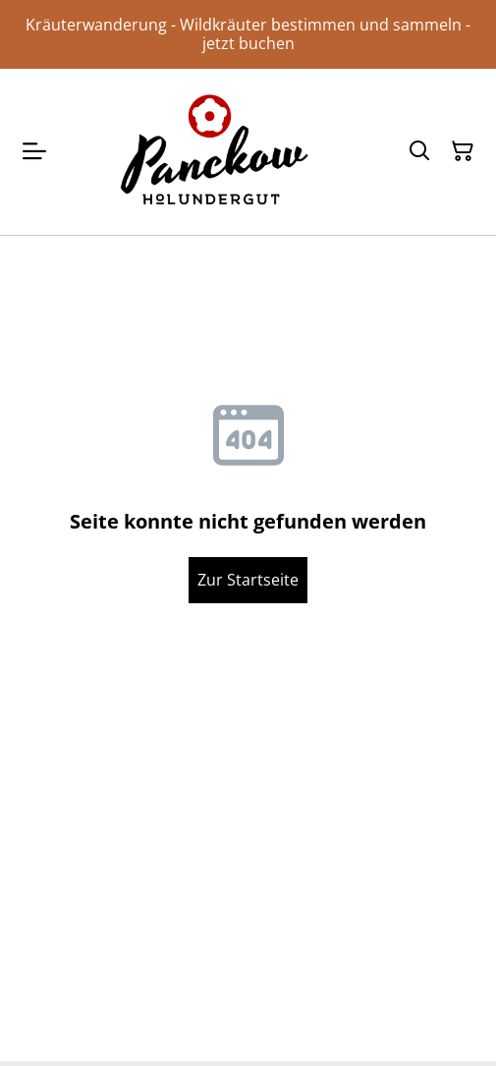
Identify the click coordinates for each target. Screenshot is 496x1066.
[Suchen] (419, 151)
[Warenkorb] (462, 151)
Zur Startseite (248, 579)
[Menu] (34, 151)
